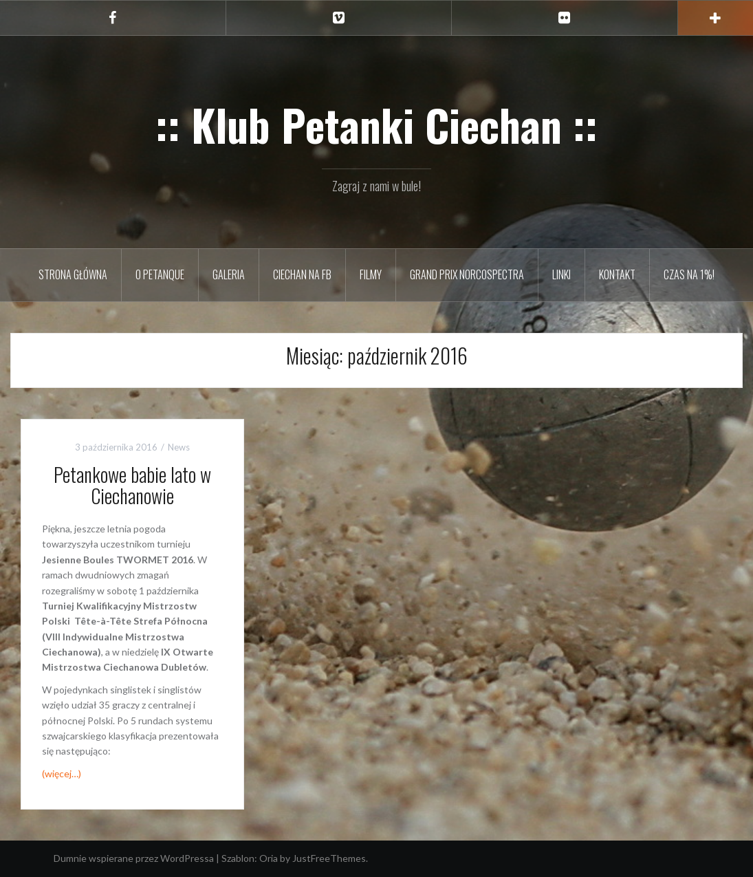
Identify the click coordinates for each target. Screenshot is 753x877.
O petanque (159, 274)
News (179, 447)
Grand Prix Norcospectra (467, 274)
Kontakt (617, 274)
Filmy (371, 274)
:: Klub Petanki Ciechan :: (376, 124)
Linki (561, 274)
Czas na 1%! (689, 274)
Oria (268, 858)
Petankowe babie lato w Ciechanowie (132, 485)
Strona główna (73, 274)
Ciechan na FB (302, 274)
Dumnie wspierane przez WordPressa (134, 858)
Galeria (228, 274)
